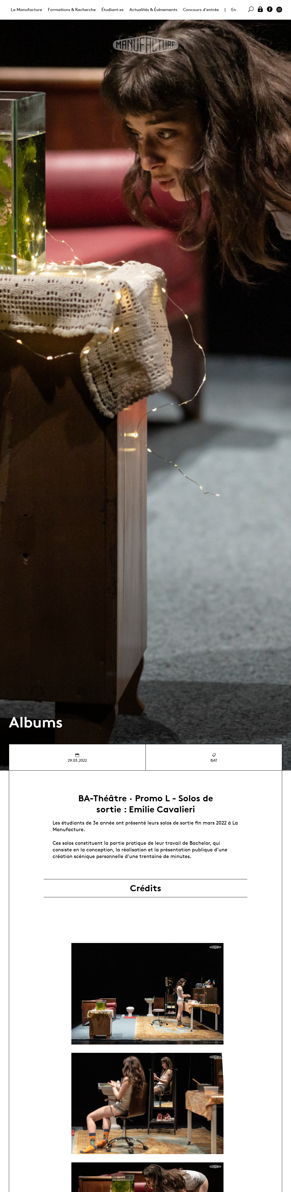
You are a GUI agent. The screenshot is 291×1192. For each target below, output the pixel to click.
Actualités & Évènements (153, 9)
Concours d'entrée (201, 9)
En (233, 9)
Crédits (145, 888)
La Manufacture (26, 9)
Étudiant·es (113, 9)
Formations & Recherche (72, 9)
